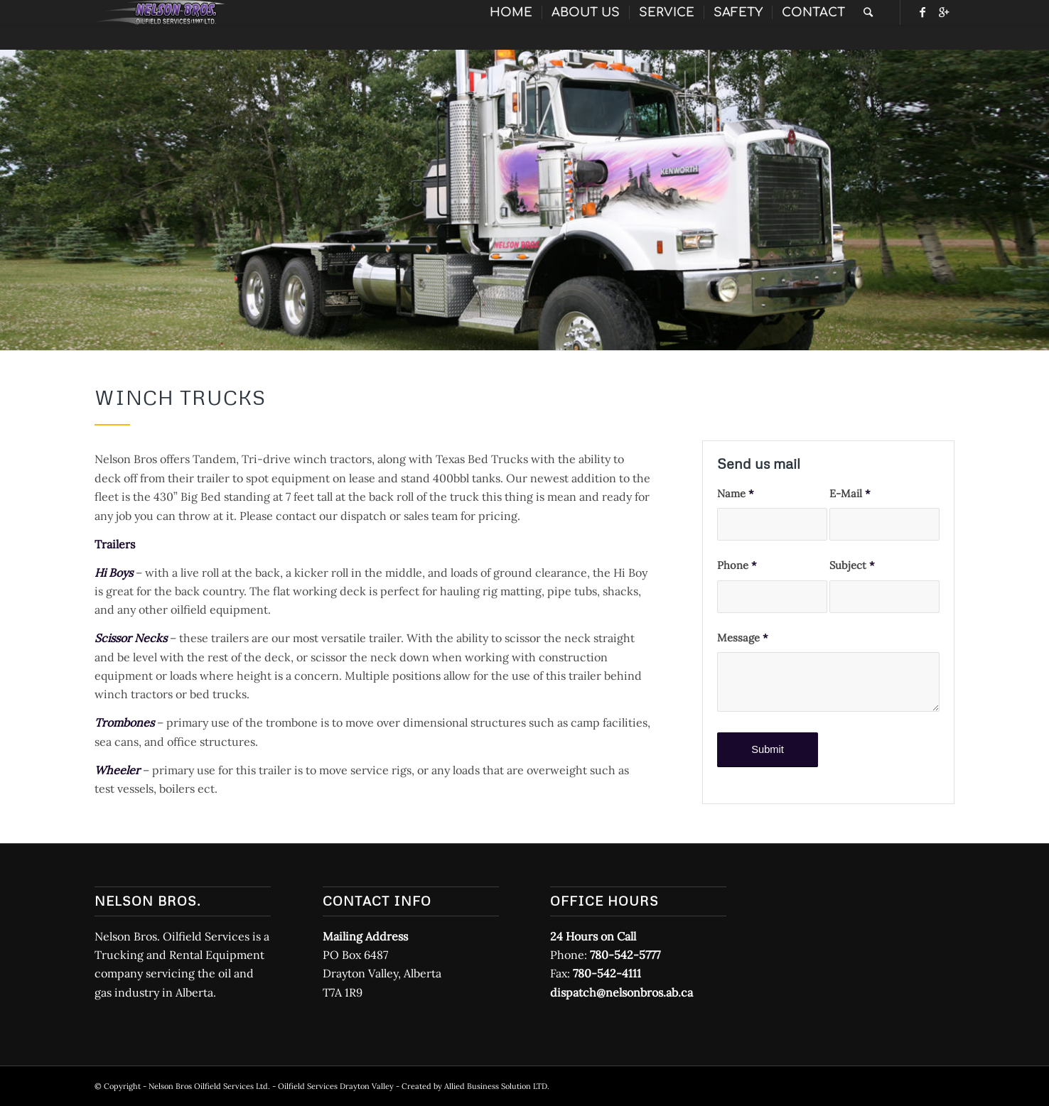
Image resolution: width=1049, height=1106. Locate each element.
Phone (737, 565)
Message (742, 637)
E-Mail (850, 493)
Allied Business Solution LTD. (496, 1086)
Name (735, 493)
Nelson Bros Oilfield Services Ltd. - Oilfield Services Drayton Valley (271, 1086)
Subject (852, 565)
